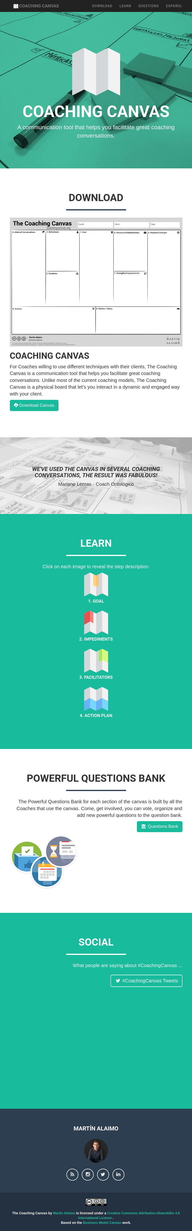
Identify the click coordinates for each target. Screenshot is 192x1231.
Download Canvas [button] (34, 405)
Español (174, 12)
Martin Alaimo (64, 1213)
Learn (125, 12)
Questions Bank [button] (159, 826)
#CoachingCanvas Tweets (29, 992)
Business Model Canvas (102, 1223)
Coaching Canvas (44, 12)
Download (102, 12)
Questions (148, 12)
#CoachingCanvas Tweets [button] (146, 980)
